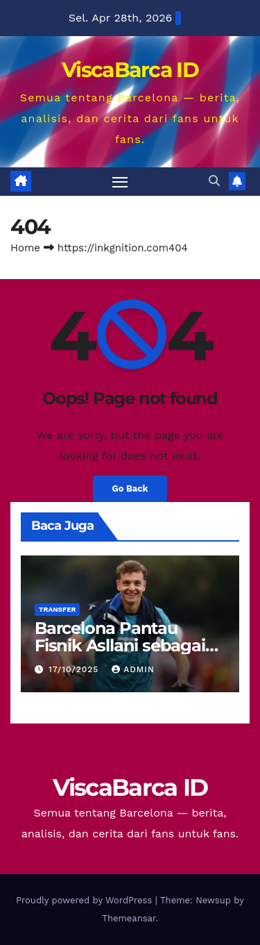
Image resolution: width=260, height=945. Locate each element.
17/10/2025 (75, 669)
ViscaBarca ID (130, 70)
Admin (133, 669)
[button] (214, 180)
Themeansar (128, 918)
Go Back (130, 488)
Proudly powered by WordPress (85, 900)
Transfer (57, 609)
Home (25, 248)
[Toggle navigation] (120, 182)
